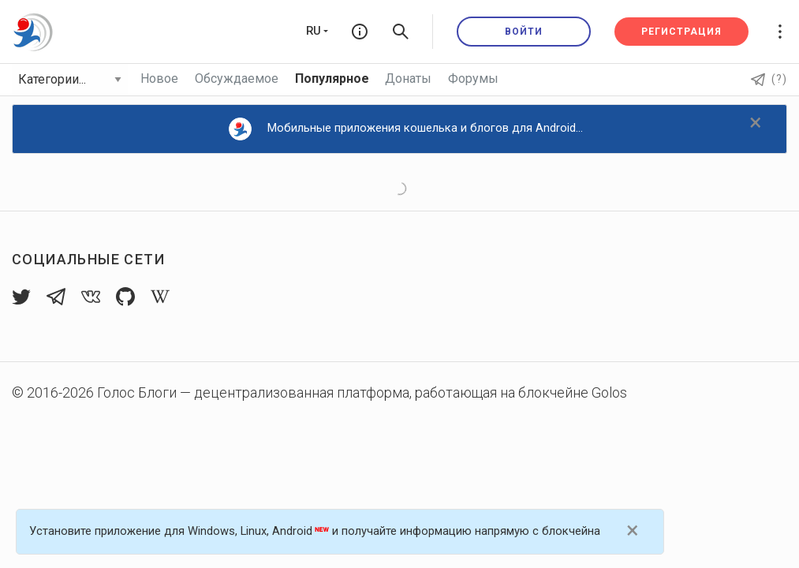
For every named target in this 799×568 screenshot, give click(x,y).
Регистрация (681, 31)
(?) (769, 79)
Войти (524, 31)
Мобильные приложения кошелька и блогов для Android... (406, 129)
